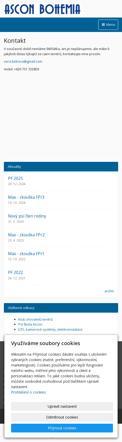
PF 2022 (15, 272)
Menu (108, 24)
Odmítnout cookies (62, 417)
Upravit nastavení (62, 406)
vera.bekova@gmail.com (23, 61)
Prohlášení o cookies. (29, 392)
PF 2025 (15, 178)
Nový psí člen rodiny (27, 216)
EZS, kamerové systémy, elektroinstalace (50, 329)
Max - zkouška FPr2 (26, 235)
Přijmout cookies (62, 428)
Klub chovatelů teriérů (35, 319)
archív (109, 291)
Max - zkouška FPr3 (26, 197)
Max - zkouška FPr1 (26, 253)
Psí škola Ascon (30, 324)
